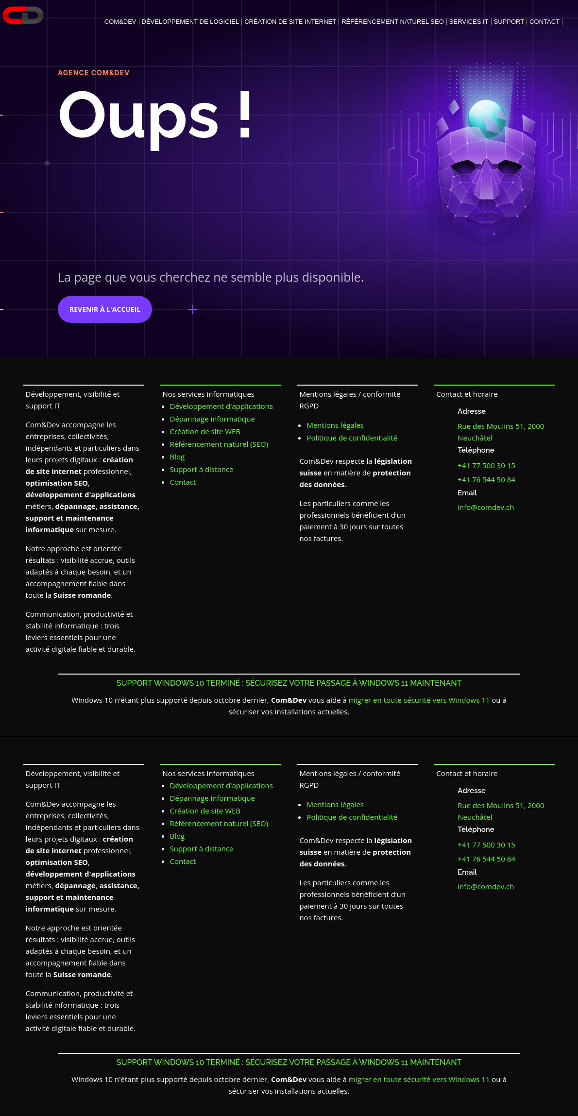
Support (509, 21)
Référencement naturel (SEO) (219, 444)
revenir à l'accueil (104, 309)
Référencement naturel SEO (392, 21)
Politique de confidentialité (351, 437)
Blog (177, 456)
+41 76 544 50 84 (486, 479)
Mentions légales (335, 425)
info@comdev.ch (486, 507)
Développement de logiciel (190, 21)
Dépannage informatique (212, 418)
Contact (544, 21)
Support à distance (202, 469)
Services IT (469, 21)
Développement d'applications (221, 406)
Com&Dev (120, 21)
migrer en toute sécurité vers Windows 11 (419, 700)
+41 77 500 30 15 (486, 465)
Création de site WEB (205, 431)
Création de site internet (290, 21)
